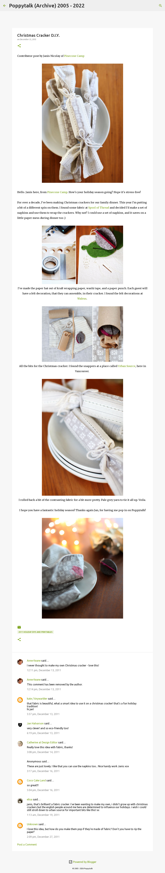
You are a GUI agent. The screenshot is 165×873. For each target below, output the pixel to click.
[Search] (89, 6)
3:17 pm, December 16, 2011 (43, 771)
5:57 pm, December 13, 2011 (43, 714)
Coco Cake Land (36, 780)
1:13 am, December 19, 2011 (43, 814)
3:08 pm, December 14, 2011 (43, 752)
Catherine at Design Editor (42, 742)
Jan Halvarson (35, 723)
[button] (19, 46)
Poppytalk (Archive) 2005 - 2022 (47, 5)
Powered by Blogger (82, 861)
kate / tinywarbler (37, 698)
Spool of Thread (98, 207)
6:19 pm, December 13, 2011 (43, 733)
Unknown (32, 824)
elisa (29, 799)
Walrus (82, 298)
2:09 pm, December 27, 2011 (43, 836)
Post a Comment (27, 844)
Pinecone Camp (74, 55)
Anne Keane (34, 660)
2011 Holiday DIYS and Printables (36, 632)
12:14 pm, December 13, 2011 (44, 689)
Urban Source (126, 366)
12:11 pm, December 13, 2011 (44, 670)
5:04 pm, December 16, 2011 (43, 790)
